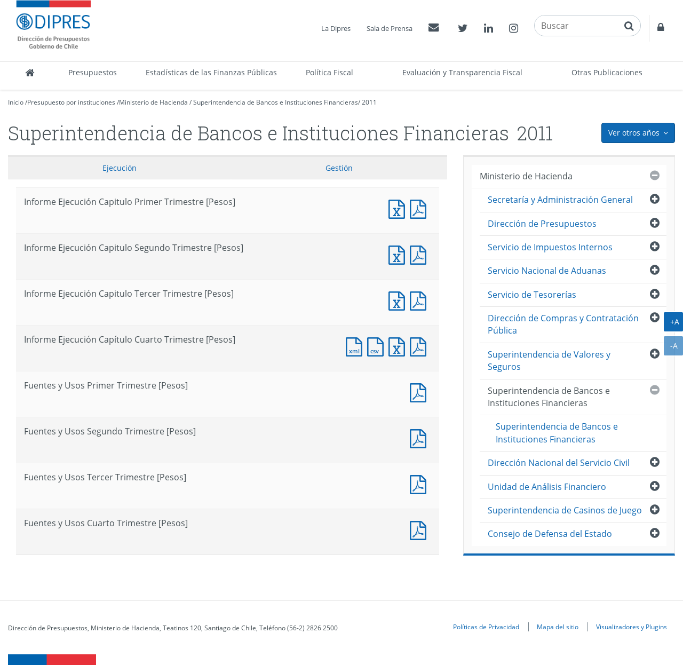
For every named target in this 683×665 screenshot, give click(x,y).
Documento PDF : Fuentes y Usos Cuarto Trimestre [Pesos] (420, 529)
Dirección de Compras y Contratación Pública (563, 324)
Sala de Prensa (389, 28)
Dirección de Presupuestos (542, 223)
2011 (369, 102)
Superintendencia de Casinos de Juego (565, 510)
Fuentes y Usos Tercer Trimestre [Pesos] (420, 483)
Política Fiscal (329, 72)
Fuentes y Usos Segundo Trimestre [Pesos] (420, 437)
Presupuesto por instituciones (71, 102)
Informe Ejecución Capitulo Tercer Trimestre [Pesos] (399, 300)
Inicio (15, 102)
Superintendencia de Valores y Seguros (549, 361)
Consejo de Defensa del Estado (550, 534)
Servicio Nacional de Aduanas (547, 270)
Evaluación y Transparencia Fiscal (462, 72)
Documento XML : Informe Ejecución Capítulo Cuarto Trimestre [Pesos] (356, 346)
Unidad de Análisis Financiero (547, 487)
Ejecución (119, 168)
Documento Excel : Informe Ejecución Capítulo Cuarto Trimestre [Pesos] (399, 346)
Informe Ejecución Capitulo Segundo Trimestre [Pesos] (399, 254)
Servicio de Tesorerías (532, 294)
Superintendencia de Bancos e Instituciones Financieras (275, 102)
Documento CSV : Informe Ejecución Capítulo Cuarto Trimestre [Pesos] (377, 346)
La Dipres (336, 28)
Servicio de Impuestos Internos (550, 247)
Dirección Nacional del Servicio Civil (559, 463)
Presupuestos (92, 72)
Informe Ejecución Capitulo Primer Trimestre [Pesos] (399, 208)
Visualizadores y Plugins (631, 626)
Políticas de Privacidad (486, 626)
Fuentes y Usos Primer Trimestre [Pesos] (420, 391)
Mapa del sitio (557, 626)
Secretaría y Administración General (560, 199)
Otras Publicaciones (606, 72)
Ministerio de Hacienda (153, 102)
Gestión (339, 168)
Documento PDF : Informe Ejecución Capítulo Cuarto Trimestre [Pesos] (420, 346)
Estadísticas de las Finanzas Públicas (211, 72)
